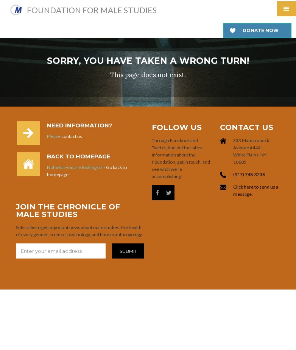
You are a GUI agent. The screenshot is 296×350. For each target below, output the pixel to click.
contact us (71, 136)
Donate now (261, 30)
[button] (286, 8)
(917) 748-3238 (249, 174)
